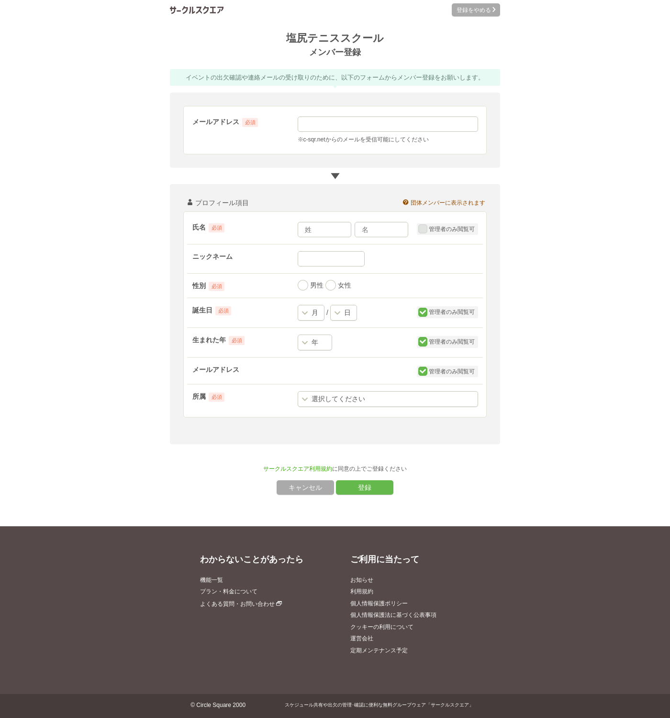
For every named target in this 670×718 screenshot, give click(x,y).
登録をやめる (476, 10)
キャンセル (305, 487)
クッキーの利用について (381, 627)
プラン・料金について (228, 591)
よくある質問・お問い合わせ (241, 604)
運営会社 (361, 638)
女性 (338, 285)
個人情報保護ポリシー (379, 603)
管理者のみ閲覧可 (446, 229)
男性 (311, 285)
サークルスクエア (196, 10)
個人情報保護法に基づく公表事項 (393, 615)
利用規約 (361, 591)
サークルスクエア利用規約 (297, 468)
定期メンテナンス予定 (379, 650)
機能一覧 (211, 580)
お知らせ (361, 580)
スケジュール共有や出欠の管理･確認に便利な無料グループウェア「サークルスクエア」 (379, 704)
